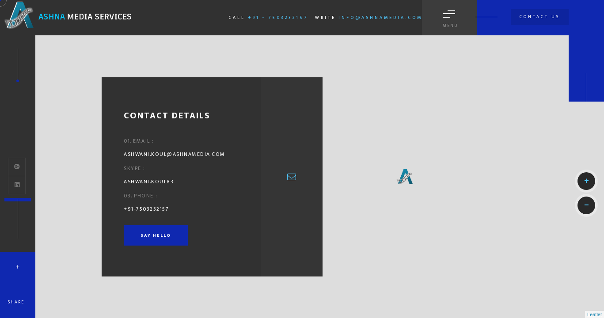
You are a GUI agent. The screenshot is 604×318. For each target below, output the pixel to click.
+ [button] (586, 181)
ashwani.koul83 (149, 181)
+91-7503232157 (146, 208)
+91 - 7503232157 (278, 17)
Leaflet (594, 314)
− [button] (586, 205)
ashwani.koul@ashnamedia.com (174, 154)
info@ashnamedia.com (380, 17)
